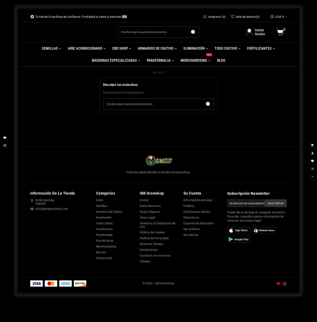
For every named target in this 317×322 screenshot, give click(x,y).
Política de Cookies (152, 253)
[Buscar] (152, 42)
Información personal (197, 221)
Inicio (99, 221)
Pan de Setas (105, 261)
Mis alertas (190, 255)
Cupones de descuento (198, 244)
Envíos (144, 221)
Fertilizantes (104, 250)
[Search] (193, 42)
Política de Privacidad (154, 259)
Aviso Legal (147, 238)
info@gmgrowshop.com (51, 229)
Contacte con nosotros (155, 276)
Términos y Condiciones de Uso (157, 246)
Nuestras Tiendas (151, 265)
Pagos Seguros (150, 232)
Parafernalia (104, 255)
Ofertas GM (104, 279)
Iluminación (104, 238)
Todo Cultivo (104, 244)
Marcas (101, 273)
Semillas (101, 226)
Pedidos (188, 226)
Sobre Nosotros (150, 226)
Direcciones (191, 238)
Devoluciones (149, 270)
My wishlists (191, 250)
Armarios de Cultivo (109, 232)
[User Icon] (258, 42)
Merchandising (106, 267)
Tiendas (145, 282)
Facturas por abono (196, 232)
